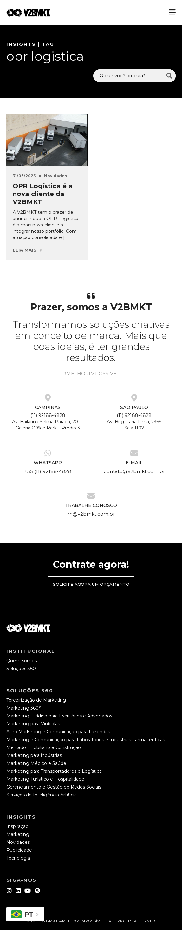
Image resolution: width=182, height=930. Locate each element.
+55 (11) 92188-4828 (47, 471)
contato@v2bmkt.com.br (134, 471)
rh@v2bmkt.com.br (91, 514)
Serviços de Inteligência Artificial (42, 795)
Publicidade (19, 850)
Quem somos (21, 660)
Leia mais (27, 250)
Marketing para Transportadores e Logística (54, 771)
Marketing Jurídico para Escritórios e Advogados (59, 716)
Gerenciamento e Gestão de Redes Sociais (53, 787)
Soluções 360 (21, 668)
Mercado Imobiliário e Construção (43, 747)
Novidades (55, 175)
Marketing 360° (23, 708)
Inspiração (17, 826)
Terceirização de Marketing (36, 700)
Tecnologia (18, 858)
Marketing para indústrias (34, 755)
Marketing (17, 834)
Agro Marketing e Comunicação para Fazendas (58, 732)
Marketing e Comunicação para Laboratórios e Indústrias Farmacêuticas (85, 739)
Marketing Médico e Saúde (36, 763)
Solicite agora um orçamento (91, 584)
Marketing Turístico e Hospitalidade (45, 779)
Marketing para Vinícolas (33, 724)
